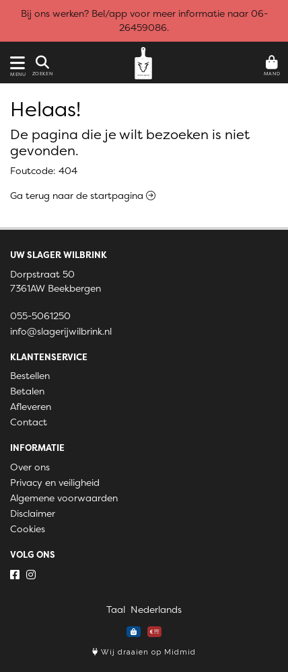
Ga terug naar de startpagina (82, 196)
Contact (28, 422)
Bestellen (30, 376)
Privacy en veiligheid (55, 482)
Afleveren (30, 407)
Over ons (30, 467)
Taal (115, 609)
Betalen (27, 391)
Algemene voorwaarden (64, 498)
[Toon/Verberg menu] (15, 63)
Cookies (27, 529)
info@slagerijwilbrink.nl (61, 331)
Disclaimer (32, 513)
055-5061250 (40, 316)
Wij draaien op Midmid (144, 652)
